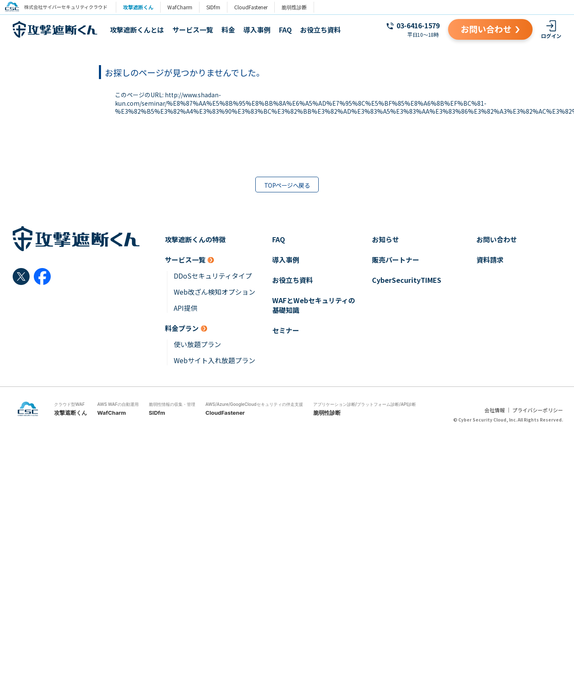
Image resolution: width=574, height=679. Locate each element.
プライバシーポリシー (537, 409)
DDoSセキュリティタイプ (213, 276)
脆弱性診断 (298, 7)
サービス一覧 (192, 30)
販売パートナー (395, 260)
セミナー (285, 330)
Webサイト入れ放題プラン (214, 360)
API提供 (185, 308)
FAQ (285, 30)
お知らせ (385, 239)
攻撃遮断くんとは (137, 30)
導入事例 (257, 30)
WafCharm (183, 7)
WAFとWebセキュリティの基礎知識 (313, 305)
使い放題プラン (197, 344)
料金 (228, 30)
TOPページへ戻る (287, 185)
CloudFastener (254, 7)
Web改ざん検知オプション (214, 292)
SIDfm (216, 7)
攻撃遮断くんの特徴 (195, 239)
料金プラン (182, 328)
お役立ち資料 (320, 30)
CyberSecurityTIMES (406, 280)
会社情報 (494, 409)
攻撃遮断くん (141, 7)
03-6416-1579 (418, 25)
